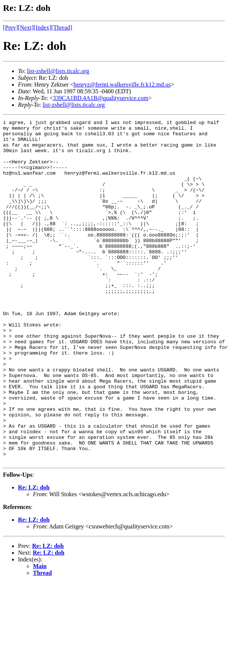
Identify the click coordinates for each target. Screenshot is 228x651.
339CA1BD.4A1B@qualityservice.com (100, 98)
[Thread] (61, 27)
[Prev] (10, 27)
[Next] (26, 27)
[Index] (42, 27)
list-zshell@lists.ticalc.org (58, 71)
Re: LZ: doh (33, 556)
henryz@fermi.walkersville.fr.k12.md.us (122, 84)
